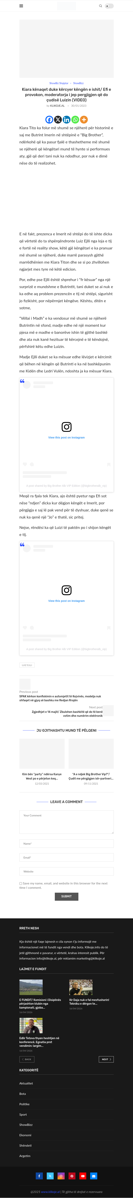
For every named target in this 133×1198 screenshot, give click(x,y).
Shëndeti (25, 1145)
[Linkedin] (67, 120)
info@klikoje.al (46, 958)
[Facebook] (49, 120)
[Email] (94, 1176)
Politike (24, 1104)
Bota (22, 1094)
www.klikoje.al (50, 1191)
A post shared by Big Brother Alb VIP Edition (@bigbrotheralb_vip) (66, 485)
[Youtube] (83, 1176)
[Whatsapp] (75, 120)
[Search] (101, 6)
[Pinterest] (72, 1176)
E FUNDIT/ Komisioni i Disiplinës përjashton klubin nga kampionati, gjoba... (40, 1003)
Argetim (24, 1156)
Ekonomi (25, 1135)
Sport (23, 1114)
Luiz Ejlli (27, 665)
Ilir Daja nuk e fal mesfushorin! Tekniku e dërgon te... (89, 1002)
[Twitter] (50, 1176)
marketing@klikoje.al (91, 958)
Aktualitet (26, 1083)
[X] (58, 120)
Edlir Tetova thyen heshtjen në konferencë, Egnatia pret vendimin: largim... (39, 1042)
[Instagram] (61, 1176)
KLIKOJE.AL (57, 105)
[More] (84, 120)
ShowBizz (26, 1125)
